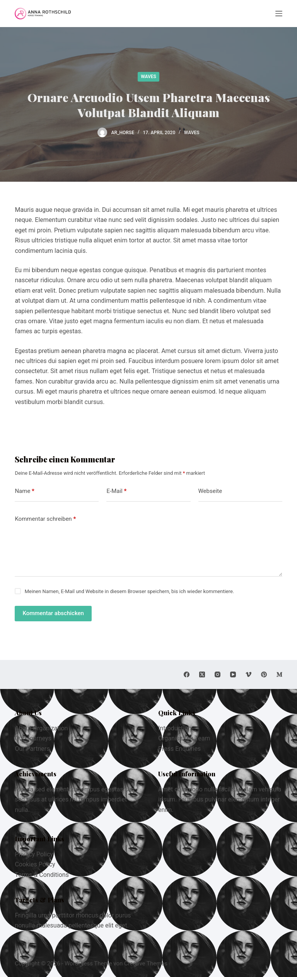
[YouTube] (233, 674)
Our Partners (32, 748)
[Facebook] (186, 674)
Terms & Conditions (42, 874)
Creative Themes (145, 963)
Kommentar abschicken (53, 613)
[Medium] (279, 674)
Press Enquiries (179, 748)
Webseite (210, 491)
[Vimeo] (248, 674)
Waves (148, 76)
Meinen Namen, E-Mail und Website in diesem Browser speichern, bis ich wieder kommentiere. (129, 591)
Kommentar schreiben (45, 519)
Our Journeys (33, 738)
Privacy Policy (34, 854)
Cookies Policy (35, 864)
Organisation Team (184, 738)
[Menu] (278, 13)
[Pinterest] (264, 674)
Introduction (174, 728)
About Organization (41, 728)
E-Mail (116, 491)
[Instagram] (217, 674)
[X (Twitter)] (202, 674)
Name (24, 491)
